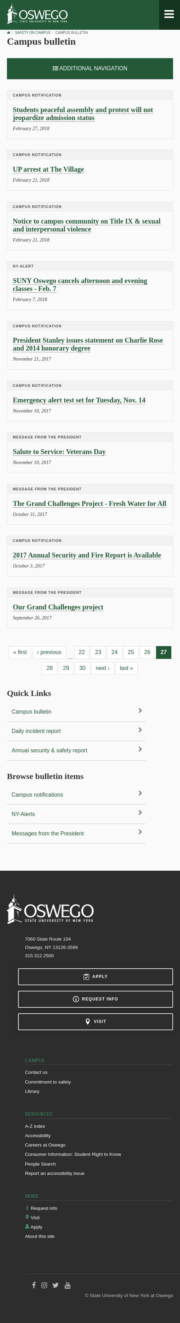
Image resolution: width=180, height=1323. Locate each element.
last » (126, 668)
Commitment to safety (48, 1082)
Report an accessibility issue (55, 1173)
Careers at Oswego (45, 1145)
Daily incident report (36, 731)
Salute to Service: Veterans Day (59, 451)
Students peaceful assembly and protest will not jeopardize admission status (83, 113)
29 (66, 668)
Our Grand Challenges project (58, 607)
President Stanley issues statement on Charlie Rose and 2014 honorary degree (88, 344)
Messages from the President (48, 833)
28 (49, 668)
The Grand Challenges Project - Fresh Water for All (89, 503)
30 (82, 668)
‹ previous (49, 652)
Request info (95, 999)
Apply (95, 976)
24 (114, 652)
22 (82, 652)
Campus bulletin (32, 712)
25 (131, 652)
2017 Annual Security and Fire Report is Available (87, 555)
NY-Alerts (23, 814)
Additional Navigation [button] (90, 68)
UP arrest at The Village (48, 169)
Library (32, 1091)
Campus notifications (37, 795)
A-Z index (35, 1126)
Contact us (36, 1072)
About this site (39, 1236)
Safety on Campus (32, 33)
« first (20, 652)
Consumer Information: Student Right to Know (73, 1154)
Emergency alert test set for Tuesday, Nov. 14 (79, 400)
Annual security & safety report (49, 750)
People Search (40, 1164)
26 (147, 652)
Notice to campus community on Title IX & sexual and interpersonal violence (87, 225)
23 (98, 652)
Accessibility (38, 1135)
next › (103, 668)
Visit (95, 1021)
